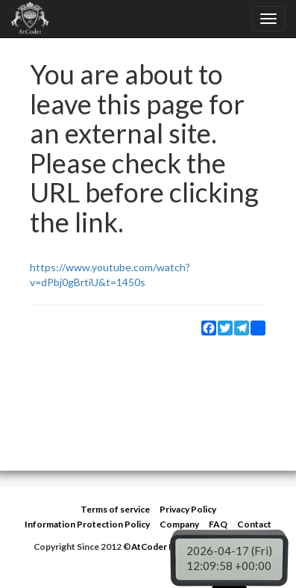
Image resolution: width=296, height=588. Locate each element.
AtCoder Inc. (157, 546)
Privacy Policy (188, 509)
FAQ (218, 524)
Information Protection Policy (87, 524)
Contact (254, 524)
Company (179, 524)
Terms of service (115, 509)
